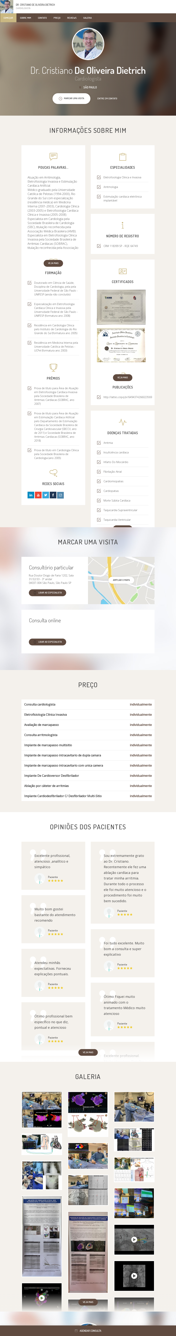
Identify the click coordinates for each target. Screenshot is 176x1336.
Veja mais (53, 263)
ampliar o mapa (121, 579)
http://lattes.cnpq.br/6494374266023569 (128, 397)
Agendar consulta (88, 1330)
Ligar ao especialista (47, 593)
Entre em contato (107, 98)
